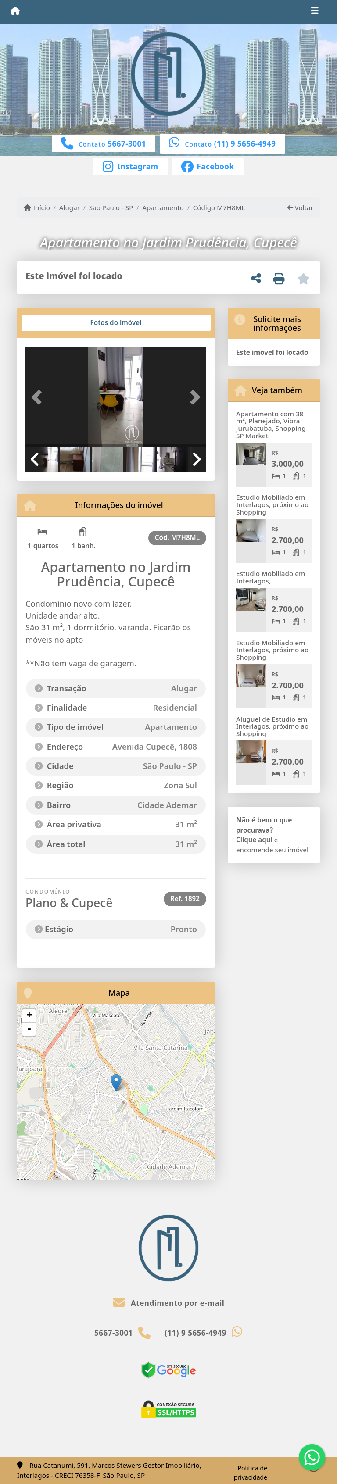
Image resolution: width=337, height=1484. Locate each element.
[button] (39, 397)
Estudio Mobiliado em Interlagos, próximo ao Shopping (272, 504)
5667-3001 (127, 144)
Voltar (300, 207)
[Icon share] (130, 165)
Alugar (69, 207)
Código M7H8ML (219, 207)
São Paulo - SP (111, 207)
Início (37, 207)
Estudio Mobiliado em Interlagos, (270, 577)
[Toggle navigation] (314, 12)
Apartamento (163, 207)
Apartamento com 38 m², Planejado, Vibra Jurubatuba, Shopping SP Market (271, 424)
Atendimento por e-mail (169, 1303)
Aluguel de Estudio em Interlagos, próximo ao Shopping (272, 726)
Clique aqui (254, 839)
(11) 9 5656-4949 (245, 144)
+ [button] (29, 1016)
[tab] (54, 323)
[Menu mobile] (15, 11)
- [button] (29, 1029)
